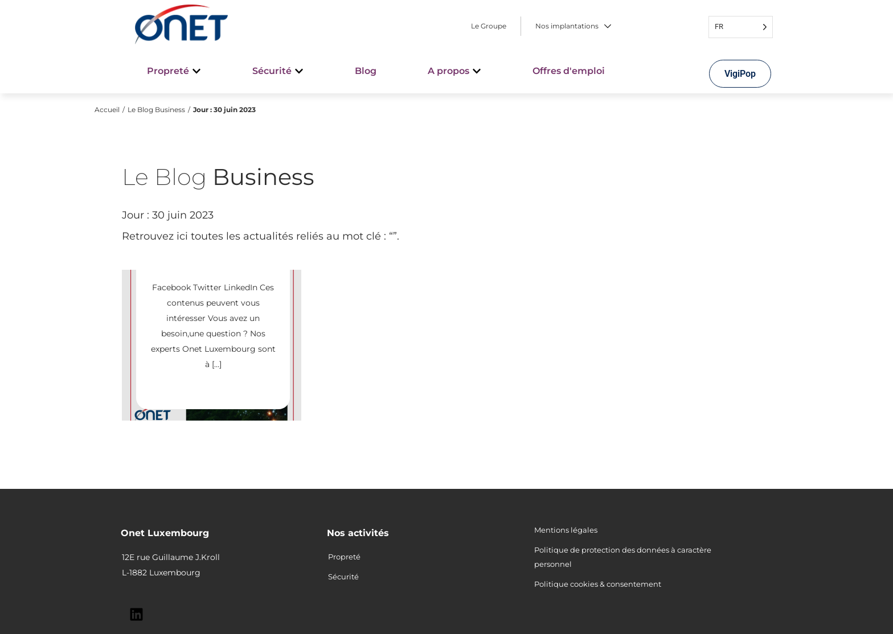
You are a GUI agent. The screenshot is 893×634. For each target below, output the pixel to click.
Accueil (107, 109)
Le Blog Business (156, 109)
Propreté (344, 556)
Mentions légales (565, 529)
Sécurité (343, 576)
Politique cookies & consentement (597, 583)
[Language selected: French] (740, 27)
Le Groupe (488, 26)
